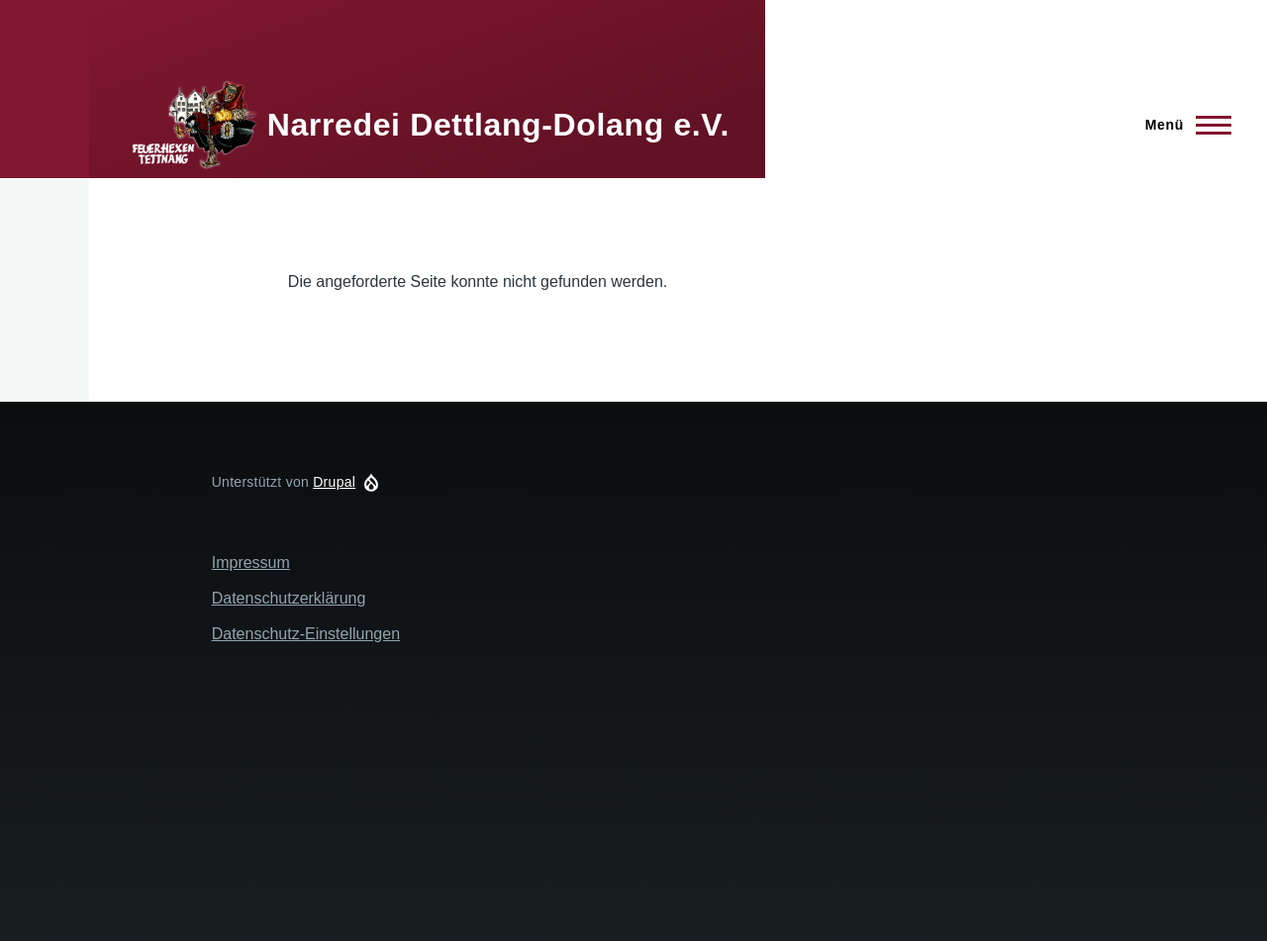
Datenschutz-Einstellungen (306, 633)
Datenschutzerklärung (289, 598)
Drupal (334, 482)
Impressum (251, 562)
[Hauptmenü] (1182, 124)
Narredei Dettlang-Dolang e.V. (498, 124)
